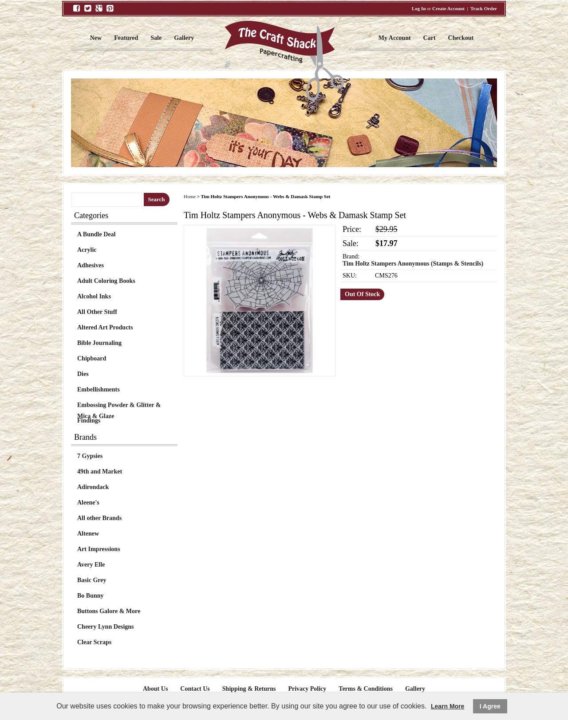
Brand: (351, 256)
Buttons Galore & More (108, 611)
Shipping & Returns (249, 688)
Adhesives (90, 265)
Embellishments (98, 389)
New (96, 38)
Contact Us (195, 688)
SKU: (350, 275)
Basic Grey (91, 580)
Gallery (184, 38)
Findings (88, 420)
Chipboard (91, 358)
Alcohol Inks (94, 296)
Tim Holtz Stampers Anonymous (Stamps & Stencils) (413, 263)
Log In (419, 8)
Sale (156, 38)
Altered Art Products (105, 327)
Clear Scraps (94, 642)
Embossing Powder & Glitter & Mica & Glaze (119, 406)
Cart (429, 38)
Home (190, 196)
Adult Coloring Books (106, 281)
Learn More (447, 706)
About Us (155, 688)
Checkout (461, 38)
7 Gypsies (90, 456)
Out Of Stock (362, 294)
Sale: (351, 243)
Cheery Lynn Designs (105, 626)
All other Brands (99, 518)
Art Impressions (98, 549)
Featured (126, 38)
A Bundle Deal (96, 234)
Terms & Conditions (366, 688)
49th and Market (99, 471)
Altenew (88, 533)
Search (156, 199)
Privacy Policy (307, 688)
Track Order (483, 8)
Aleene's (88, 502)
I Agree (490, 706)
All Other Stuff (97, 312)
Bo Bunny (90, 595)
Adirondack (93, 487)
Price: (352, 229)
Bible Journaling (99, 343)
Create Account (448, 8)
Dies (83, 374)
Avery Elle (91, 564)
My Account (395, 38)
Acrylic (87, 250)
